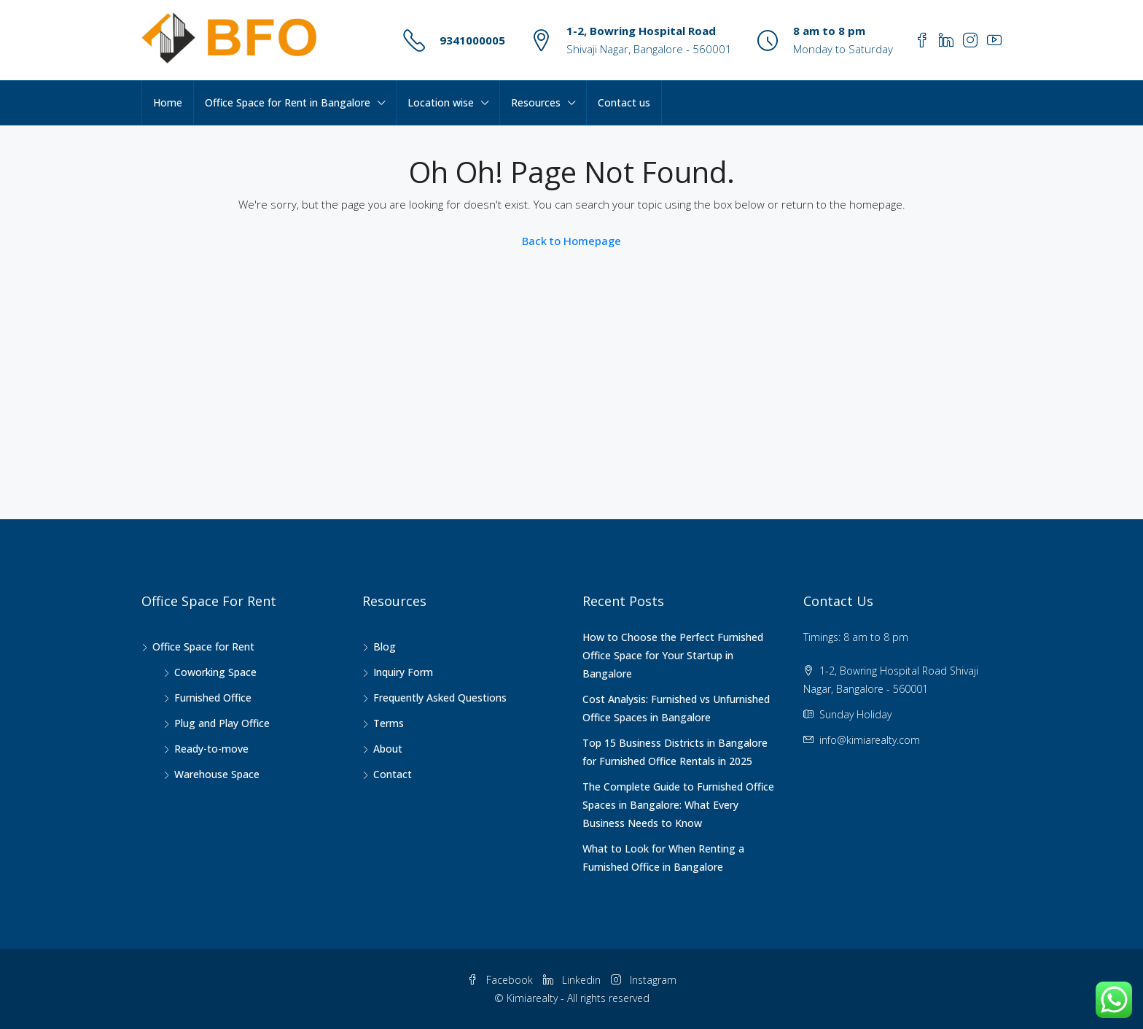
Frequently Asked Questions (440, 697)
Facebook (501, 980)
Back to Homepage (571, 240)
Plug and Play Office (222, 723)
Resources (536, 102)
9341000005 (472, 40)
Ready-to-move (211, 749)
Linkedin (573, 980)
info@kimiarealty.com (869, 740)
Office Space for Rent (203, 646)
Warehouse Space (217, 774)
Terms (388, 723)
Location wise (440, 102)
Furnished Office (212, 697)
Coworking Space (215, 672)
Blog (384, 646)
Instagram (643, 980)
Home (167, 102)
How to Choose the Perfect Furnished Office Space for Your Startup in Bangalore (672, 655)
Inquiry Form (403, 672)
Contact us (624, 102)
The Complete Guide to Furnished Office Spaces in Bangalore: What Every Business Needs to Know (678, 805)
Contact (392, 774)
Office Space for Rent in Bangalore (287, 102)
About (387, 749)
